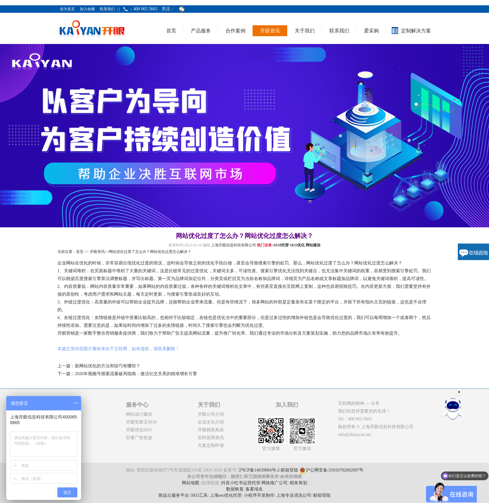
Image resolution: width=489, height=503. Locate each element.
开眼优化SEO (139, 430)
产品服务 (201, 30)
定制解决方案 (416, 30)
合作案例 (235, 30)
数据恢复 (235, 489)
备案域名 (254, 489)
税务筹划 (298, 483)
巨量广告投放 (139, 437)
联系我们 (107, 9)
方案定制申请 (211, 445)
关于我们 (305, 30)
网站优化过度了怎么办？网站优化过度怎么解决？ (150, 251)
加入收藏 (87, 9)
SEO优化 (297, 245)
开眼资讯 (270, 30)
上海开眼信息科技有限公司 (233, 245)
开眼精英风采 (211, 430)
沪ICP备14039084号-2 (259, 470)
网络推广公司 (274, 483)
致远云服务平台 (173, 495)
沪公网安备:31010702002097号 (331, 470)
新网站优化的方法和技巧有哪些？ (107, 366)
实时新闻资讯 (211, 437)
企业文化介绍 (211, 422)
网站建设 (313, 245)
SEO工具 (199, 495)
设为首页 (67, 9)
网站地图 (190, 483)
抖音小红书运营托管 (240, 483)
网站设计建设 (139, 414)
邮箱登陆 (289, 470)
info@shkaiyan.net (354, 434)
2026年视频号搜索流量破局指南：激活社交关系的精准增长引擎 (136, 373)
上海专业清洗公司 (293, 495)
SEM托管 (281, 245)
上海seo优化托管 (226, 495)
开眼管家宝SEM (141, 422)
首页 (171, 30)
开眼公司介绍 (211, 414)
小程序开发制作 (259, 495)
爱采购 (371, 30)
